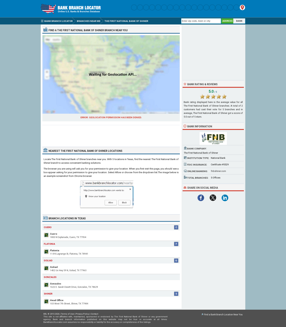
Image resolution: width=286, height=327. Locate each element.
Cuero (53, 233)
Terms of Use (67, 314)
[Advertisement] (111, 134)
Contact (94, 314)
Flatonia (54, 250)
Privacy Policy (82, 314)
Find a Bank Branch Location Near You (223, 314)
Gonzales (55, 283)
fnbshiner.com (218, 171)
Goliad (54, 267)
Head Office (56, 300)
